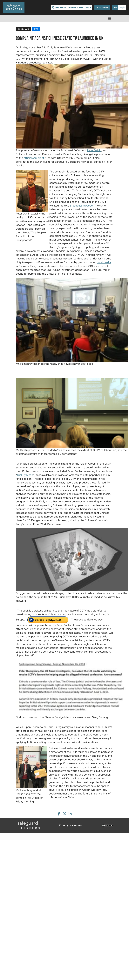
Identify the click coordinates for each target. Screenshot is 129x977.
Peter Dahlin (94, 150)
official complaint (34, 157)
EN (115, 7)
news (35, 29)
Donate (104, 7)
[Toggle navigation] (109, 18)
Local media (104, 262)
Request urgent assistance (73, 7)
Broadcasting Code (81, 205)
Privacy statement (71, 825)
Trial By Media (25, 475)
